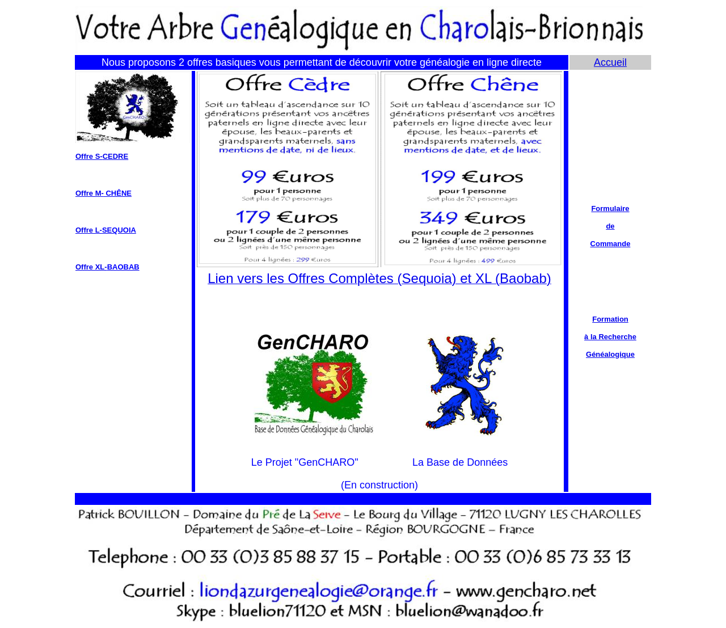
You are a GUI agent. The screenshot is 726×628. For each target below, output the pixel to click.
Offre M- (89, 193)
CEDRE (116, 156)
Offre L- (88, 230)
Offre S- (89, 156)
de (610, 226)
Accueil (610, 62)
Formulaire (610, 208)
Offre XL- (91, 267)
